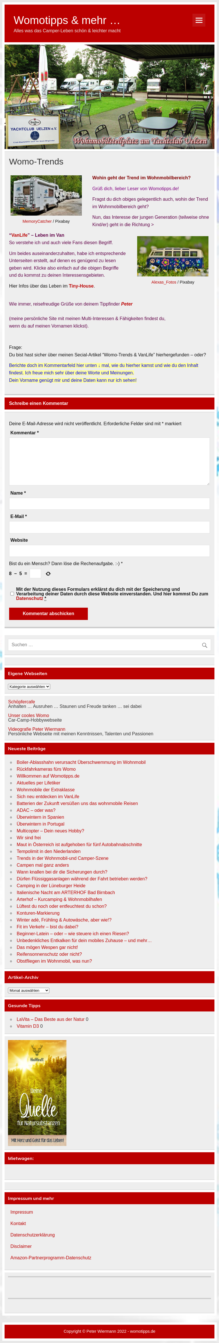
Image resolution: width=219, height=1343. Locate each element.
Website (19, 540)
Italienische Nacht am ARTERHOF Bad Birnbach (66, 892)
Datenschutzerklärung (32, 1234)
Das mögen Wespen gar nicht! (47, 947)
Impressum (21, 1212)
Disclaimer (21, 1246)
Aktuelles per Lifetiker (38, 782)
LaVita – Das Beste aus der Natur (50, 1019)
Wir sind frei (28, 837)
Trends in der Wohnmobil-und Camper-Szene (62, 858)
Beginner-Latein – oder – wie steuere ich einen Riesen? (73, 933)
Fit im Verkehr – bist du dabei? (47, 926)
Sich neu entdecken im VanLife (48, 796)
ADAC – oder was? (36, 810)
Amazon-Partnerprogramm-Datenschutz (50, 1257)
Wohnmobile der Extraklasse (45, 789)
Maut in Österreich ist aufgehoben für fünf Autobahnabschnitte (79, 844)
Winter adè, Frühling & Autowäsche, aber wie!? (64, 920)
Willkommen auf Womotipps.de (48, 776)
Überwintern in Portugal (40, 824)
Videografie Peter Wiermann (36, 729)
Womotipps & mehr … (67, 20)
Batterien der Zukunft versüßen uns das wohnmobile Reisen (77, 803)
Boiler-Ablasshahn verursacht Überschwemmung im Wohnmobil (81, 762)
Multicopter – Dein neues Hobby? (50, 830)
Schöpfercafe (21, 701)
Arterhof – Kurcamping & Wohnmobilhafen (59, 899)
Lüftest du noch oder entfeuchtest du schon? (62, 906)
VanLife (19, 235)
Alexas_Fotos (163, 282)
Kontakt (18, 1223)
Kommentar (24, 433)
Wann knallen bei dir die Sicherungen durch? (62, 872)
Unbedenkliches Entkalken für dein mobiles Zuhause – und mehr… (84, 940)
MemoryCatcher (37, 221)
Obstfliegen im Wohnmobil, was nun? (54, 961)
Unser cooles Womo (28, 715)
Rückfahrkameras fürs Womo (46, 769)
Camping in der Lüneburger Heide (51, 885)
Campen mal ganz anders (43, 865)
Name (18, 493)
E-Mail (18, 516)
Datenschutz (29, 598)
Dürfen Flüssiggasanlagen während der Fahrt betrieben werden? (82, 878)
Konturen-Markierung (38, 913)
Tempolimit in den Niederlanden (48, 851)
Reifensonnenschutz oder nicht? (49, 954)
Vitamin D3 (28, 1026)
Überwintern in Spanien (40, 817)
